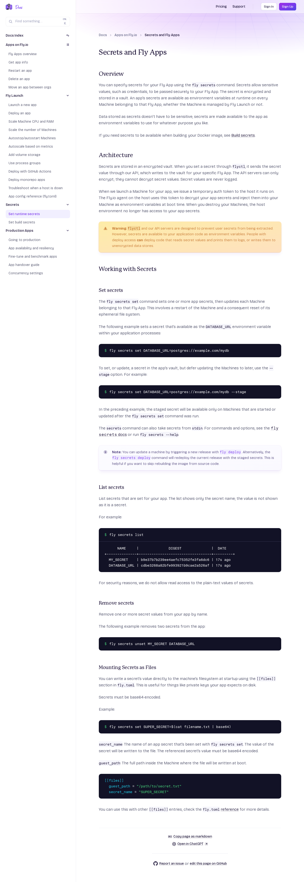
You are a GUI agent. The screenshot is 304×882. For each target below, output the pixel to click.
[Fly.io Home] (9, 7)
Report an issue (168, 863)
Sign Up (287, 7)
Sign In (269, 7)
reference (230, 809)
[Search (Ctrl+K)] (38, 21)
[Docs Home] (18, 7)
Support (239, 7)
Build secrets (243, 135)
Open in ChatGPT (190, 844)
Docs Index (15, 36)
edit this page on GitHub (208, 864)
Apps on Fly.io (125, 35)
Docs (103, 35)
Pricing (221, 7)
